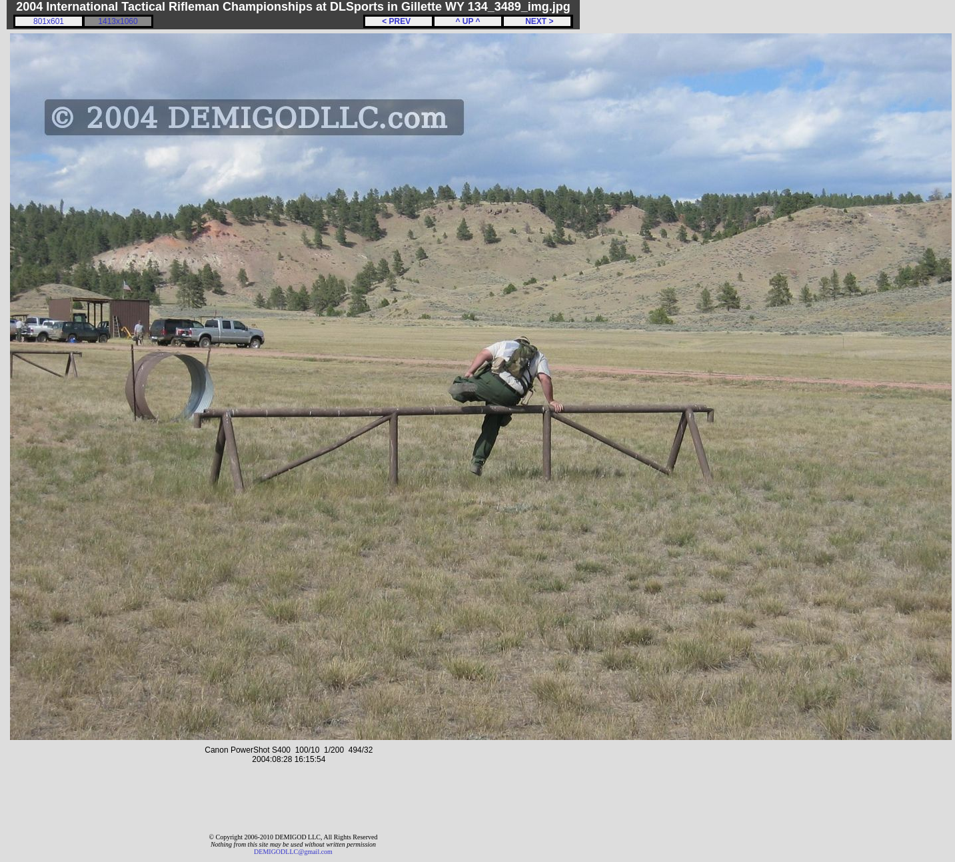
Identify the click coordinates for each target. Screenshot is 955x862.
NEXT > (537, 21)
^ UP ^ (467, 21)
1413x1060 (117, 21)
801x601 (48, 21)
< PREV (398, 21)
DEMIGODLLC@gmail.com (293, 851)
